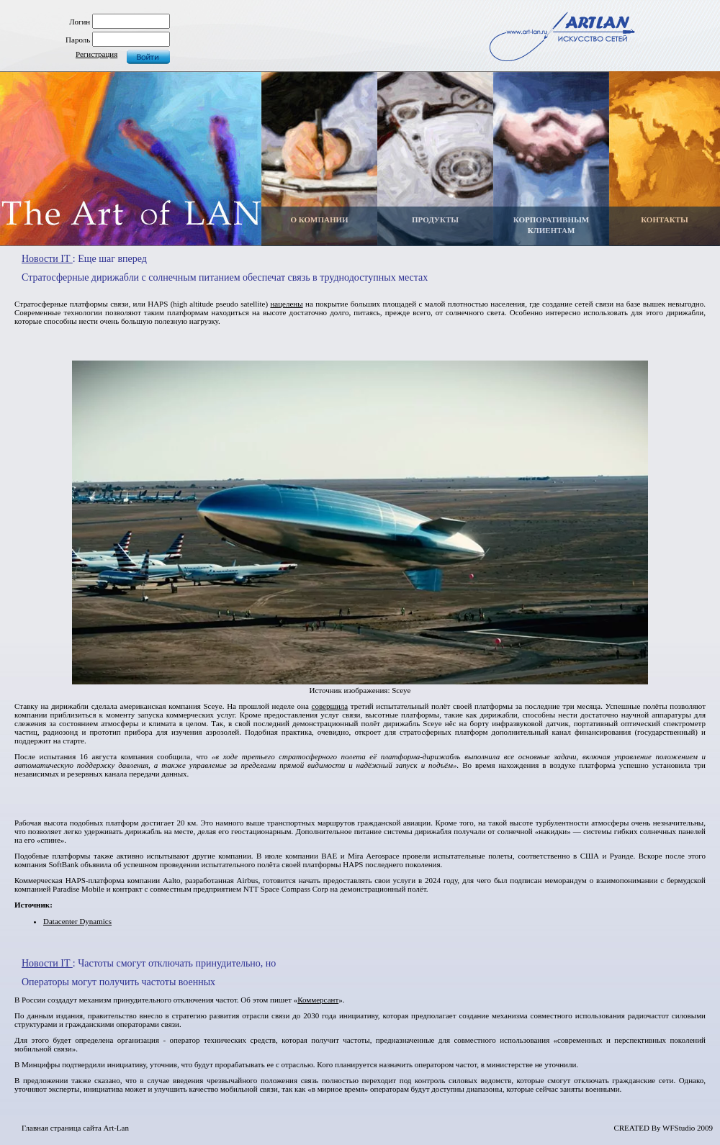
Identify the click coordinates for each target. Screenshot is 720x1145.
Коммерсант (317, 999)
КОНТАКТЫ (664, 219)
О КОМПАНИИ (319, 219)
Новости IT (47, 258)
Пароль (78, 39)
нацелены (286, 303)
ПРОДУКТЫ (435, 219)
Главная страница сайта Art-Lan (75, 1127)
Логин (79, 21)
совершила (330, 706)
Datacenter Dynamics (77, 921)
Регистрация (96, 54)
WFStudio (678, 1127)
